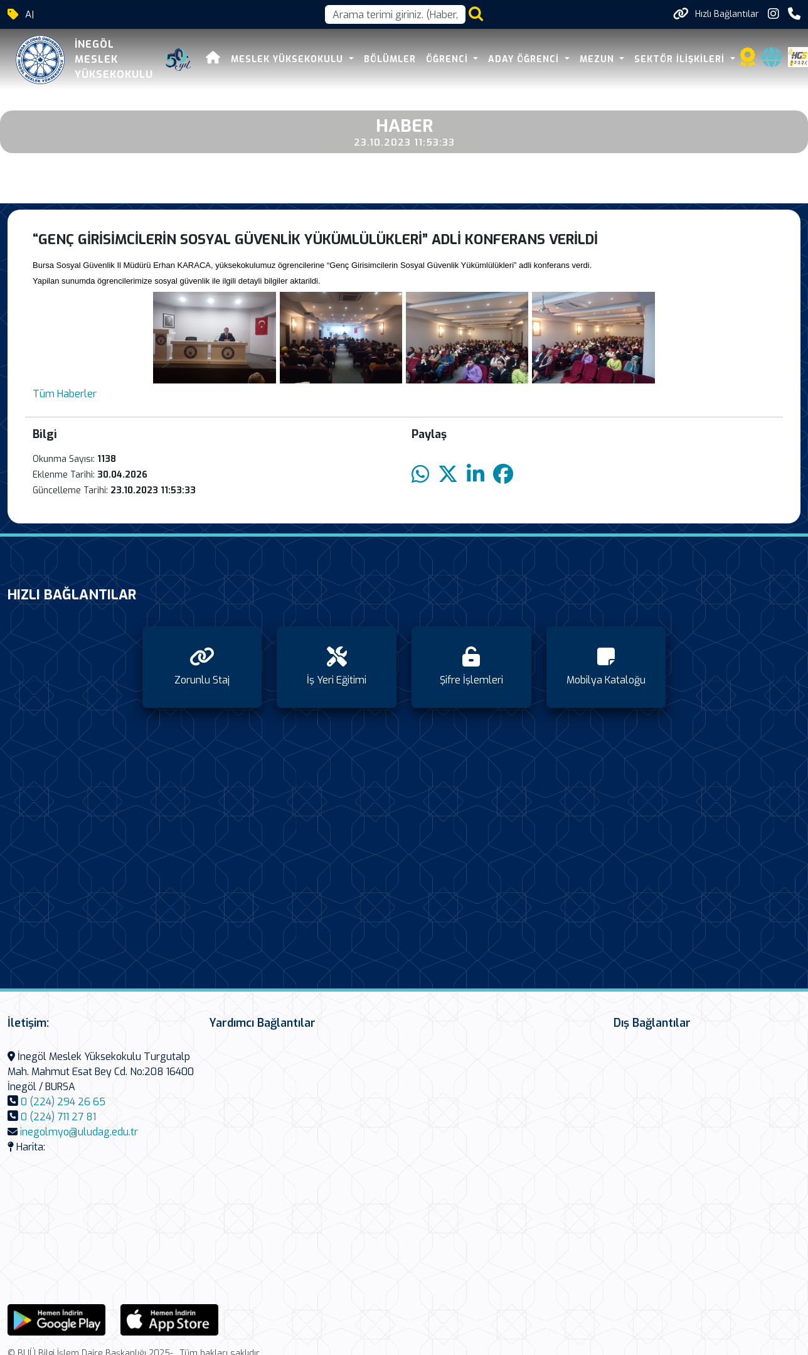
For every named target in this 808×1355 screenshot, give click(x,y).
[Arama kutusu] (395, 14)
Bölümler (390, 59)
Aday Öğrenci (525, 59)
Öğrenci (448, 59)
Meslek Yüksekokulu (288, 59)
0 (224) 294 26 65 (63, 1101)
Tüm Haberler (65, 393)
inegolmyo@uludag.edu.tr (79, 1131)
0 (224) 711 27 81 (58, 1116)
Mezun (598, 59)
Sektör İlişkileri (681, 59)
